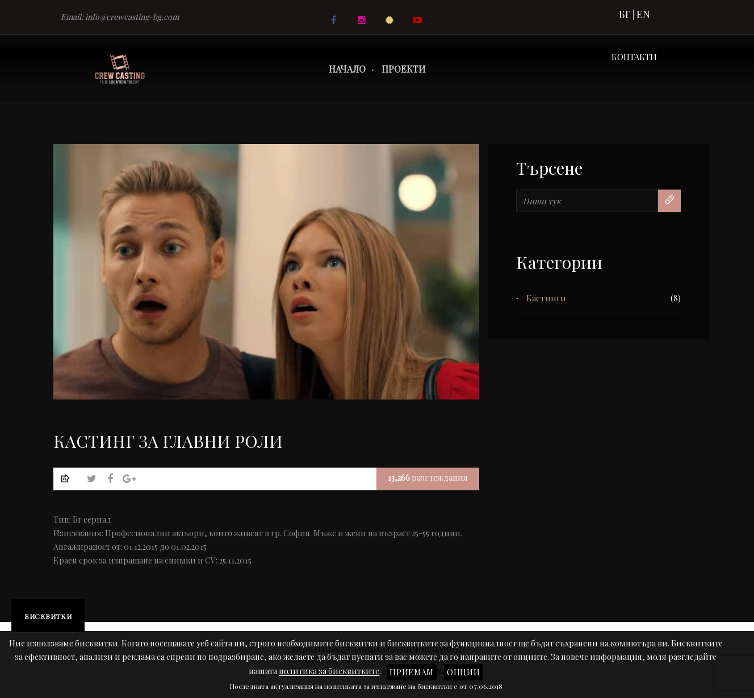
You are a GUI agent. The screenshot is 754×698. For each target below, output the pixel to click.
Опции (463, 672)
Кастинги (546, 298)
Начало (347, 69)
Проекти (404, 69)
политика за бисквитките (329, 671)
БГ (624, 14)
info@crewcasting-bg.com (132, 16)
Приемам (411, 672)
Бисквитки (48, 616)
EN (643, 14)
